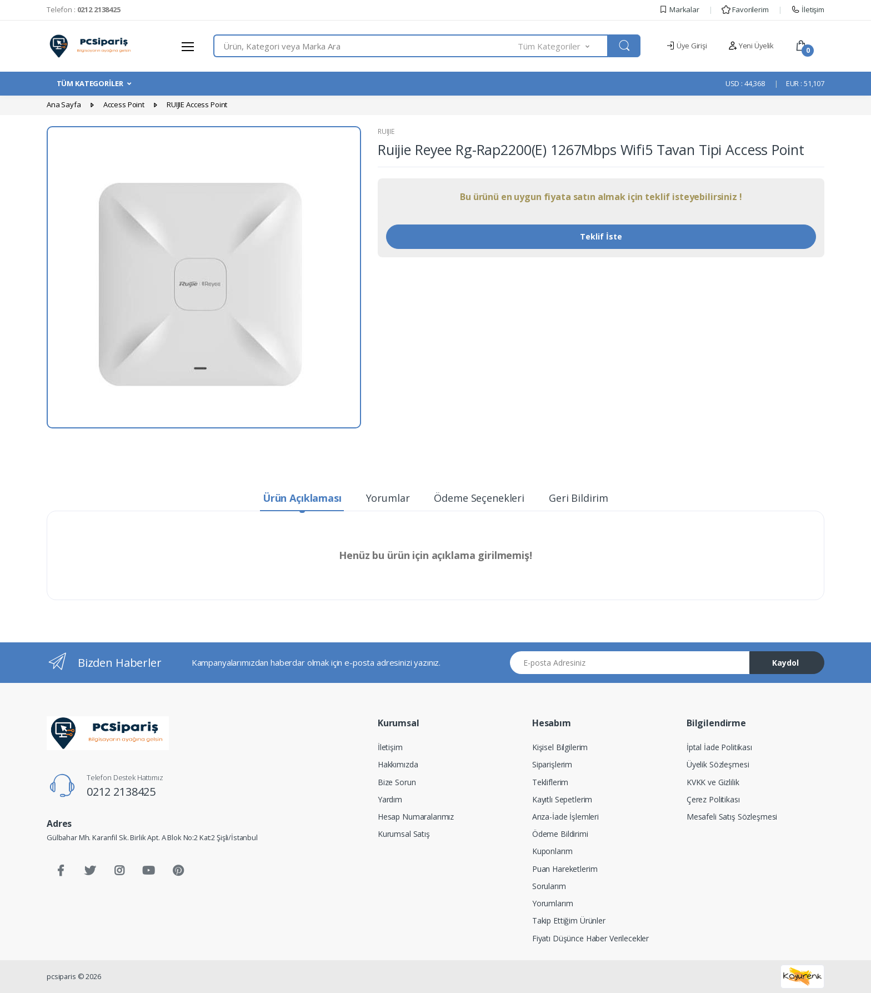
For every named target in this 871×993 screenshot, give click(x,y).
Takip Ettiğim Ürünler (568, 920)
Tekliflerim (550, 782)
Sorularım (549, 886)
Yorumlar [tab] (388, 498)
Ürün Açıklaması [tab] (302, 498)
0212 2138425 (121, 791)
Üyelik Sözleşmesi (718, 764)
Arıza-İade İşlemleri (565, 816)
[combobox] (365, 45)
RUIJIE (386, 131)
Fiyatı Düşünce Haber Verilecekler (590, 938)
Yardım (390, 799)
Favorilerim (745, 9)
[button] (563, 45)
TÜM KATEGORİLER (90, 83)
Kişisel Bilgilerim (560, 747)
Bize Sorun (397, 782)
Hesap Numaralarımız (416, 816)
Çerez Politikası (713, 799)
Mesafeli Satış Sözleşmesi (732, 816)
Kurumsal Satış (404, 834)
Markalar (679, 9)
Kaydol (785, 662)
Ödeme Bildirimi (560, 834)
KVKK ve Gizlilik (713, 782)
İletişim (807, 9)
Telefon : (84, 9)
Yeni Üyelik (751, 46)
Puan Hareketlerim (565, 869)
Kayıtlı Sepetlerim (562, 799)
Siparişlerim (552, 764)
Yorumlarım (552, 903)
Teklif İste (601, 236)
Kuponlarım (552, 851)
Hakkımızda (398, 764)
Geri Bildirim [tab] (578, 498)
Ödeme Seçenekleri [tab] (479, 498)
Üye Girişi (686, 46)
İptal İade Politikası (719, 747)
